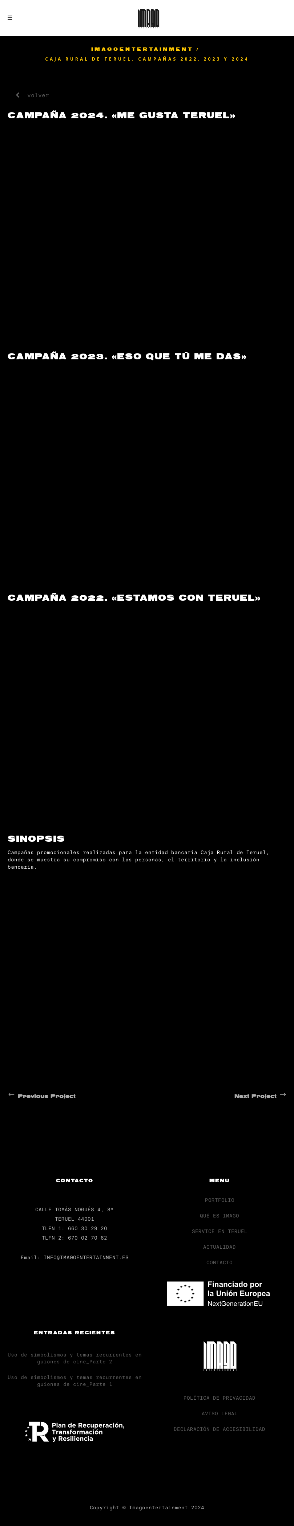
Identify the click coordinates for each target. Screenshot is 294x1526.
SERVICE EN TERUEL (219, 1231)
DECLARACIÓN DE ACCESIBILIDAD (219, 1429)
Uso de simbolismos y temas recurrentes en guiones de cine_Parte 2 (75, 1358)
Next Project (260, 1096)
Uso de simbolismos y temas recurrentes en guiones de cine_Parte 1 (75, 1380)
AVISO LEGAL (220, 1413)
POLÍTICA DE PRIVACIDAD (219, 1398)
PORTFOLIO (219, 1200)
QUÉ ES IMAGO (219, 1215)
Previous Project (42, 1096)
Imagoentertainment (142, 50)
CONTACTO (219, 1262)
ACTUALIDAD (219, 1247)
